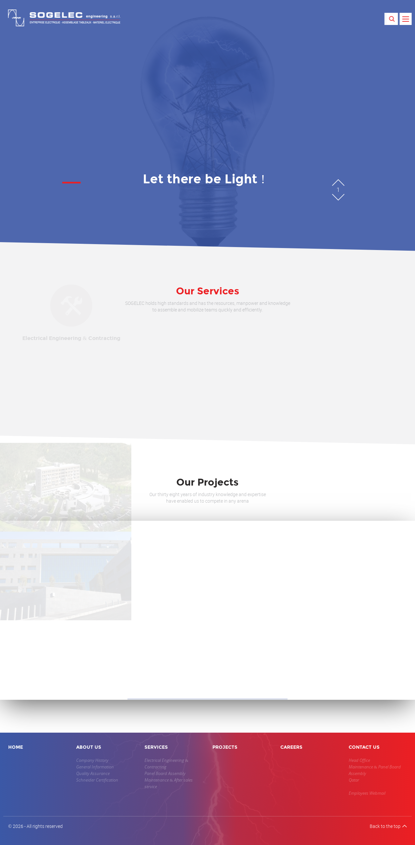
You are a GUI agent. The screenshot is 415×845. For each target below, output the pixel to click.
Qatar (354, 780)
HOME (15, 747)
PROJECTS (224, 747)
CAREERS (291, 747)
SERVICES (156, 747)
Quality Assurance (93, 773)
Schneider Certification (97, 780)
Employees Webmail (367, 793)
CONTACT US (364, 747)
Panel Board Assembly (165, 773)
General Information (95, 767)
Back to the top (388, 826)
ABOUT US (88, 747)
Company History (92, 760)
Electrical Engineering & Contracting (166, 763)
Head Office (359, 760)
